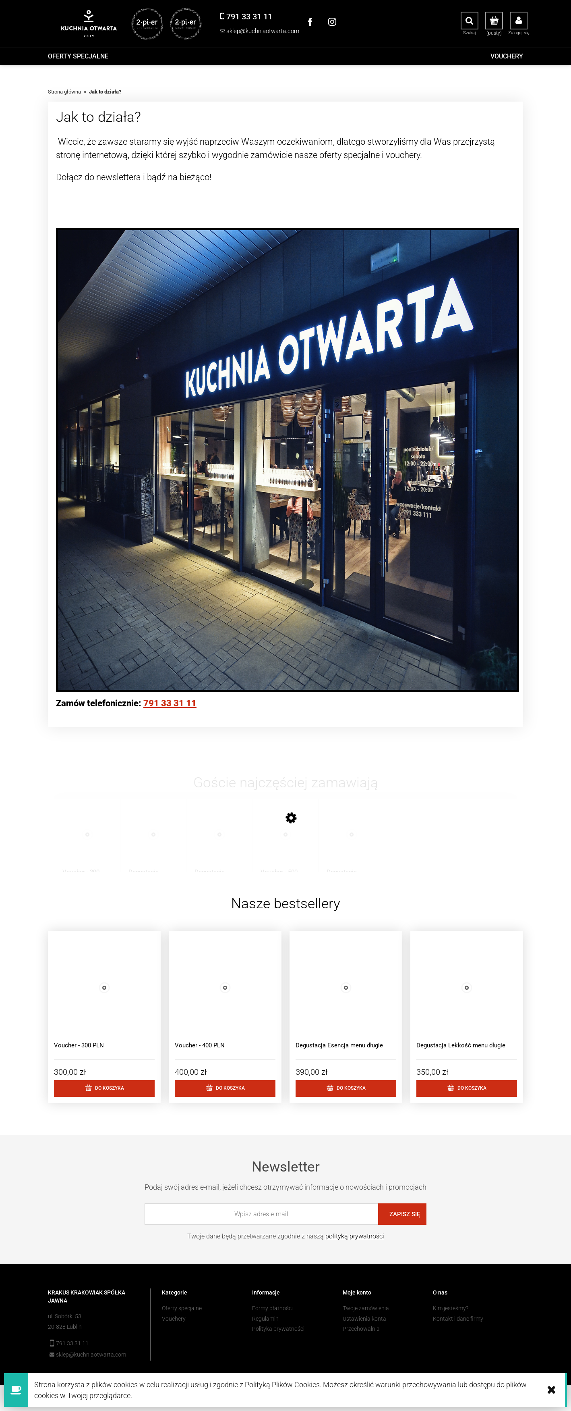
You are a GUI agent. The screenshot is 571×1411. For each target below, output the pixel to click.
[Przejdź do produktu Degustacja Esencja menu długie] (345, 842)
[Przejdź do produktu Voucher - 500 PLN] (279, 842)
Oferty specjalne (182, 1308)
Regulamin (265, 1318)
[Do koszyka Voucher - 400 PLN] (225, 1088)
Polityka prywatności (278, 1329)
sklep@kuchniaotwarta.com (91, 1354)
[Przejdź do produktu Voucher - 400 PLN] (225, 998)
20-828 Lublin (65, 1327)
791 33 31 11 (170, 703)
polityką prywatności (354, 1236)
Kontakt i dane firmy (458, 1318)
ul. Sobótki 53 (64, 1316)
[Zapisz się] (402, 1214)
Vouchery (174, 1318)
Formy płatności (272, 1308)
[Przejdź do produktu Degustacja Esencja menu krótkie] (213, 842)
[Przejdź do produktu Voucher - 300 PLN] (81, 842)
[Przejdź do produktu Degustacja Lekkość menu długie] (147, 842)
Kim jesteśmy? (450, 1308)
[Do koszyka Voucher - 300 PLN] (104, 1088)
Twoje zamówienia (366, 1308)
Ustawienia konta (364, 1318)
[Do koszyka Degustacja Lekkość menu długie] (466, 1088)
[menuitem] (78, 56)
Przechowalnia (361, 1329)
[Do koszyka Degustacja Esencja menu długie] (346, 1088)
